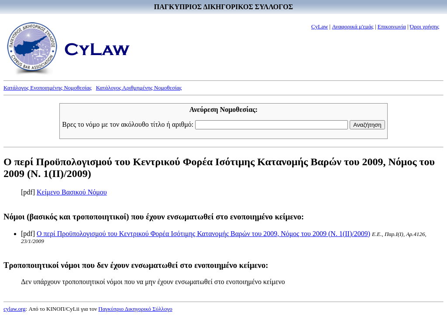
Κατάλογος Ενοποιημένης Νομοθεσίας (47, 87)
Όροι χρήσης (424, 26)
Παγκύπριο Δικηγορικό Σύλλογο (135, 309)
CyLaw (319, 26)
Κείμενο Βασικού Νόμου (72, 192)
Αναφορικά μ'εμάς (352, 26)
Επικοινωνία (392, 26)
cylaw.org (14, 309)
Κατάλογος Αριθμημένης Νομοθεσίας (139, 87)
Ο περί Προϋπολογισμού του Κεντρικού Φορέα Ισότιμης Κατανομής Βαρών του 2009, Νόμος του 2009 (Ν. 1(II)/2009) (203, 233)
